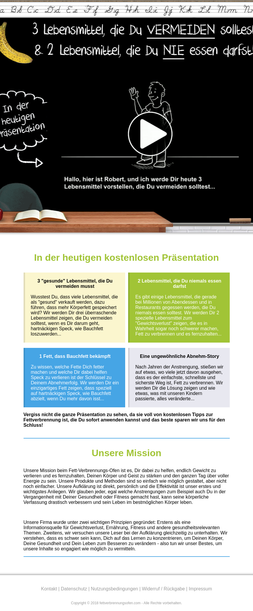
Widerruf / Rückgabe (163, 588)
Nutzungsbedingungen (114, 588)
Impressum (200, 588)
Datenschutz (74, 588)
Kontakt (49, 588)
